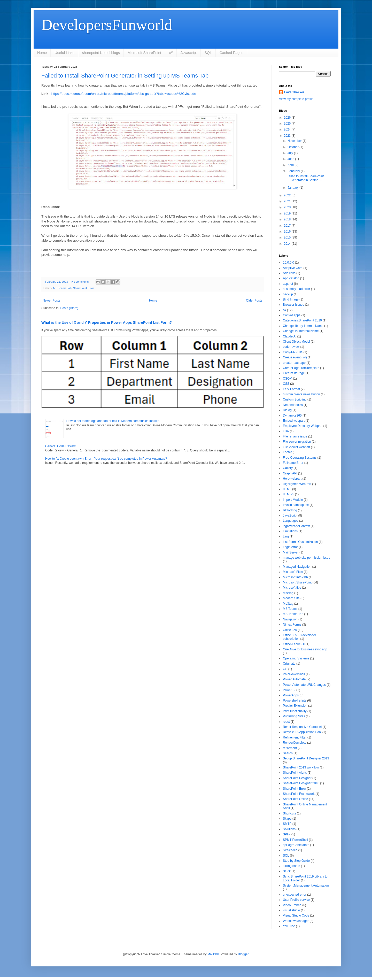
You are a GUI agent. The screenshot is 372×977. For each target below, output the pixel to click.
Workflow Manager (296, 921)
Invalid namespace (296, 505)
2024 (288, 129)
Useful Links (64, 53)
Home (42, 53)
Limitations (290, 531)
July (291, 153)
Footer (287, 452)
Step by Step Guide (296, 861)
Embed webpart (294, 420)
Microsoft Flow (293, 572)
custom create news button (301, 394)
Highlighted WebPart (297, 484)
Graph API (290, 473)
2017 (288, 225)
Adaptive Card (293, 268)
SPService (290, 850)
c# (171, 53)
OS (285, 669)
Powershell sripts (294, 700)
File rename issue (295, 436)
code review (291, 347)
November (295, 141)
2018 (288, 219)
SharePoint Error (83, 288)
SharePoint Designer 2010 (301, 783)
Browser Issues (293, 304)
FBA (286, 431)
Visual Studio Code (296, 915)
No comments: (81, 281)
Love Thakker (294, 92)
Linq (286, 536)
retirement (290, 748)
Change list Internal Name (301, 331)
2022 (288, 195)
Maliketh (213, 954)
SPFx (286, 834)
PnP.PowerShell (294, 674)
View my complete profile (296, 99)
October (293, 147)
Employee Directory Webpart (302, 426)
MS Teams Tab (62, 288)
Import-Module (293, 500)
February (294, 171)
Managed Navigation (297, 566)
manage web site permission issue (306, 557)
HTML (287, 489)
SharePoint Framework (299, 794)
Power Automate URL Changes (304, 685)
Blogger (243, 954)
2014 (288, 243)
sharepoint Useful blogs (101, 53)
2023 (288, 135)
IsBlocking (290, 510)
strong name (291, 866)
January (293, 187)
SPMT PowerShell (295, 840)
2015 (288, 237)
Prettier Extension (295, 705)
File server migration (297, 441)
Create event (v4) (295, 357)
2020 (288, 207)
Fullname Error (293, 463)
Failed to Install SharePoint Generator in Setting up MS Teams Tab (124, 75)
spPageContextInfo (296, 845)
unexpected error (294, 894)
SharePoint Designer (297, 778)
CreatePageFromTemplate (301, 368)
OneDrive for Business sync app (305, 649)
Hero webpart (292, 478)
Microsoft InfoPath (295, 577)
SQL (208, 53)
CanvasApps (291, 315)
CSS (286, 384)
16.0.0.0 (288, 262)
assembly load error (296, 289)
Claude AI (289, 336)
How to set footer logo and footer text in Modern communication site (112, 421)
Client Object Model (296, 341)
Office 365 (290, 630)
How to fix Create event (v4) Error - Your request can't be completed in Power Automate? (106, 458)
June (291, 159)
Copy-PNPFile (293, 352)
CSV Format (291, 389)
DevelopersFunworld (106, 24)
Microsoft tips (292, 587)
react (286, 722)
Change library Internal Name (303, 326)
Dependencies (293, 405)
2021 (288, 201)
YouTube (289, 926)
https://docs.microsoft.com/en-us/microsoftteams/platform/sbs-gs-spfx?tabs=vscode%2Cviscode (123, 94)
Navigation (290, 619)
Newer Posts (51, 300)
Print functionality (294, 711)
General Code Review (60, 446)
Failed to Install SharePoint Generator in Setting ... (305, 178)
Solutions (289, 829)
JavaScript (290, 515)
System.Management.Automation (306, 885)
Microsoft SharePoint (144, 53)
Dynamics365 (292, 415)
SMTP (287, 824)
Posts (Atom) (69, 308)
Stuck (287, 871)
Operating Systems (296, 658)
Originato (289, 663)
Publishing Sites (294, 716)
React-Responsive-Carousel (302, 727)
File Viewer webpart (296, 447)
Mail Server (291, 552)
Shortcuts (289, 813)
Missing (288, 593)
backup (288, 294)
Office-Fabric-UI (294, 644)
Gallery (288, 468)
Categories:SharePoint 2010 (302, 320)
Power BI (289, 690)
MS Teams (290, 609)
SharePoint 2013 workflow (301, 767)
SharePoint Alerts (295, 772)
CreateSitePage (294, 373)
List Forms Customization (300, 542)
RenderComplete (294, 742)
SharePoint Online (295, 799)
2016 (288, 231)
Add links (289, 273)
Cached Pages (231, 53)
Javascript (189, 53)
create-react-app (294, 363)
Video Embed (292, 905)
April (291, 165)
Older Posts (254, 300)
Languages (290, 520)
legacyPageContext (296, 526)
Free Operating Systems (299, 457)
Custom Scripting (294, 399)
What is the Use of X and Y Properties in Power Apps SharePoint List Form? (106, 322)
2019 (288, 213)
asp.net (288, 284)
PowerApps (291, 695)
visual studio (291, 910)
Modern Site (291, 598)
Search (288, 753)
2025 (288, 123)
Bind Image (291, 299)
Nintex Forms (292, 624)
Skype (287, 818)
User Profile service (296, 900)
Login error (290, 547)
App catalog (291, 278)
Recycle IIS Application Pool (302, 732)
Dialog (287, 410)
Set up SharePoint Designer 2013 (306, 758)
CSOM (287, 378)
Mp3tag (288, 603)
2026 (288, 117)
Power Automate (294, 679)
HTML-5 (288, 494)
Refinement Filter (294, 737)
